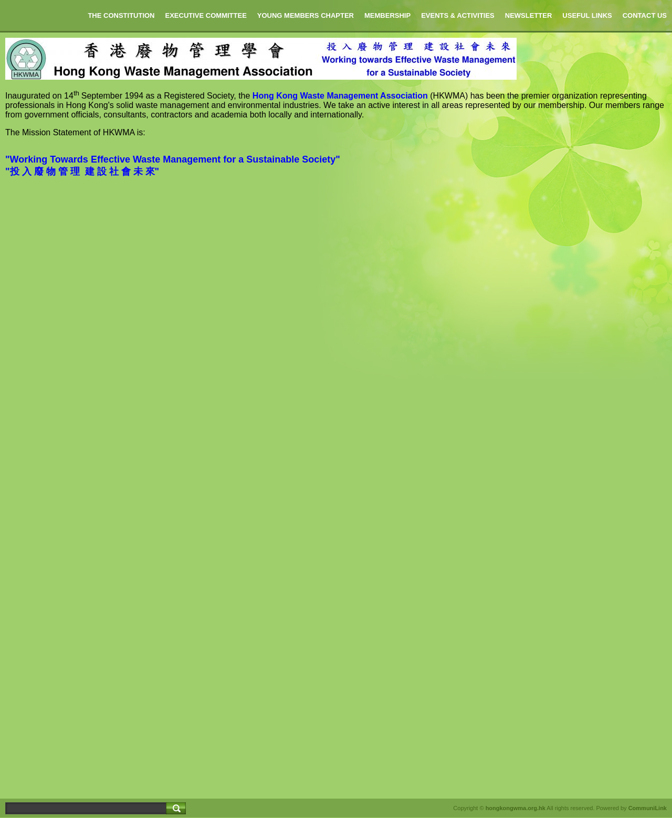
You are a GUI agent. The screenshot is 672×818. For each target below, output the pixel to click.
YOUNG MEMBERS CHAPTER (305, 15)
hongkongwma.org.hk (515, 808)
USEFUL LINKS (587, 15)
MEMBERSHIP (387, 15)
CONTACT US (645, 15)
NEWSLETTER (528, 15)
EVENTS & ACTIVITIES (458, 15)
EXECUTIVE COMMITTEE (206, 15)
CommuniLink (647, 808)
